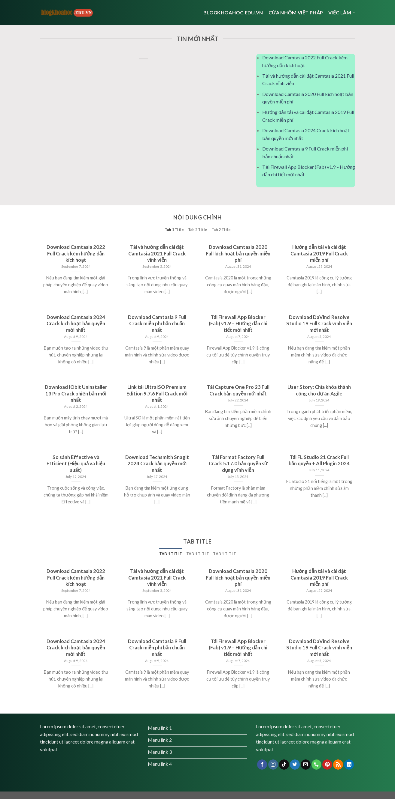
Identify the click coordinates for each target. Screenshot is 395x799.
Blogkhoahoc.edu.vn (233, 12)
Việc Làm (341, 12)
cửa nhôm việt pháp (296, 12)
